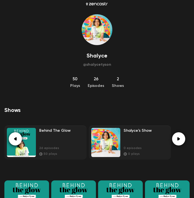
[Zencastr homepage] (97, 4)
